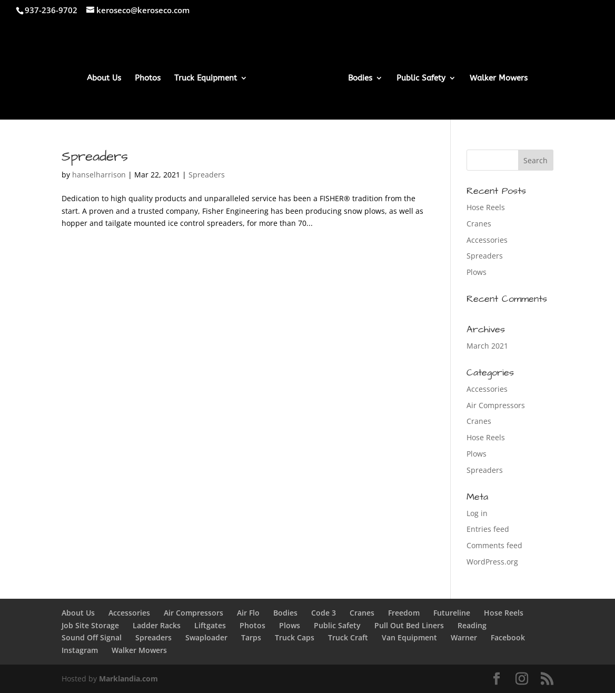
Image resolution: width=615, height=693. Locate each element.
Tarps (251, 637)
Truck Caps (294, 637)
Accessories (487, 240)
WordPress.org (492, 562)
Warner (464, 637)
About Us (104, 78)
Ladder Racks (157, 625)
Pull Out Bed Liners (409, 625)
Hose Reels (486, 207)
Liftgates (210, 625)
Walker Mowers (499, 78)
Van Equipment (409, 637)
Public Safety (420, 78)
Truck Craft (348, 637)
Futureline (451, 613)
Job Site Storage (90, 625)
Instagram (80, 650)
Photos (148, 78)
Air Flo (248, 613)
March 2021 (487, 346)
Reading (472, 625)
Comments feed (494, 545)
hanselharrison (99, 175)
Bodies (360, 78)
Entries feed (488, 529)
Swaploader (206, 637)
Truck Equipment (205, 78)
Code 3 (323, 613)
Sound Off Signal (92, 637)
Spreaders (95, 156)
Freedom (404, 613)
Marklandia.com (128, 679)
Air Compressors (496, 405)
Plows (477, 272)
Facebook (508, 637)
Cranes (479, 224)
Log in (477, 513)
